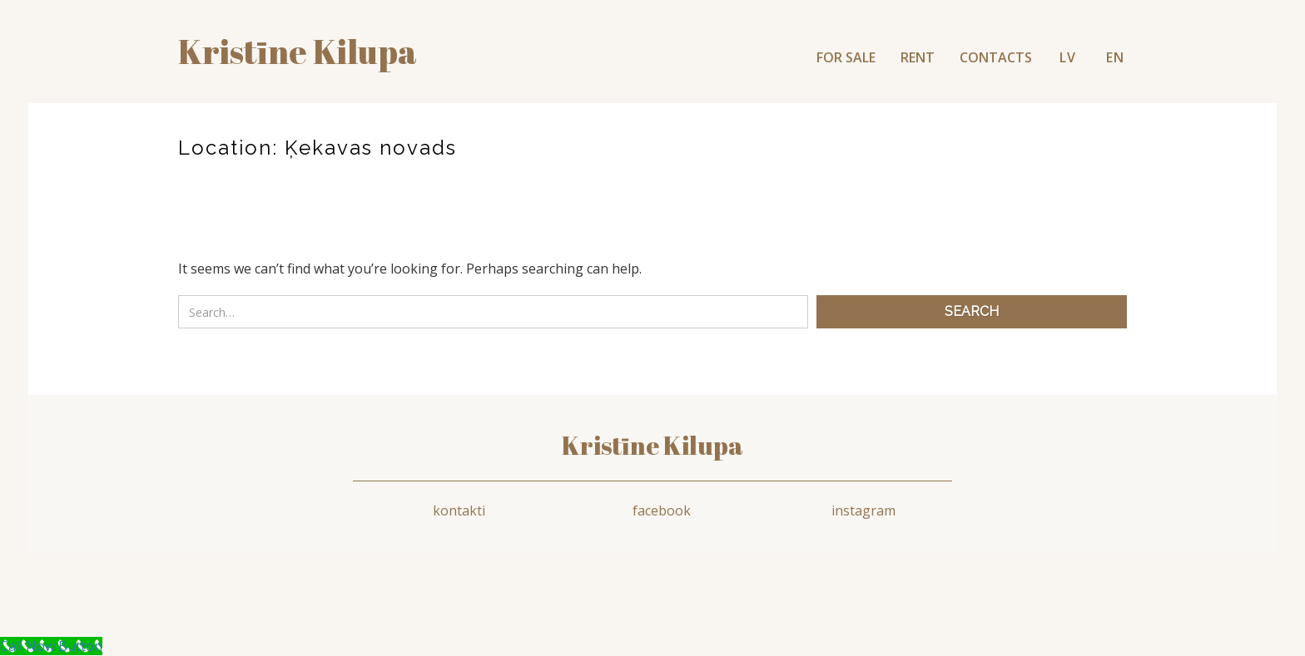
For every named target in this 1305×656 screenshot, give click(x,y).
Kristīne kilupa (297, 51)
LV (1067, 57)
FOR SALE (846, 57)
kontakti (459, 510)
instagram (863, 510)
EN (1115, 57)
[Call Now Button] (51, 646)
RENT (918, 57)
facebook (662, 510)
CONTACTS (996, 57)
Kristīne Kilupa (652, 445)
